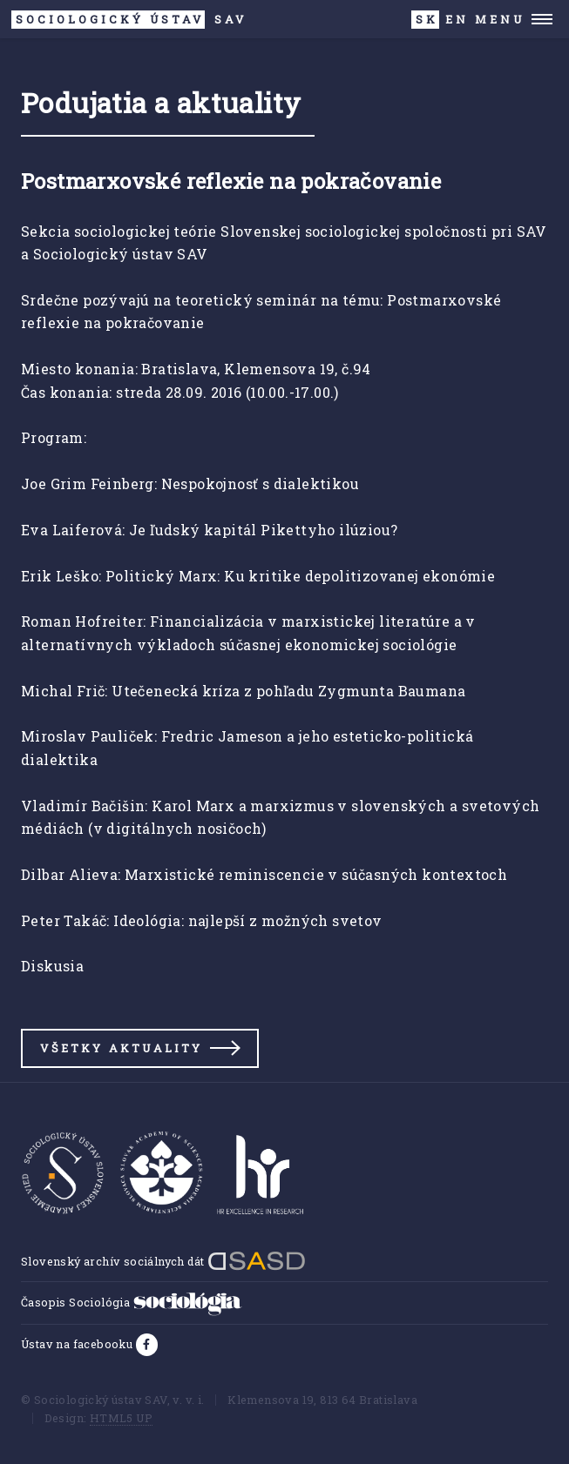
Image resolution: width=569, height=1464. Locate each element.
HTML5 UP (121, 1418)
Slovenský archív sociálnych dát (163, 1261)
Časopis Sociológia (131, 1302)
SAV (129, 19)
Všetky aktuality (121, 1048)
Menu (500, 19)
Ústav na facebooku (78, 1344)
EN (457, 19)
